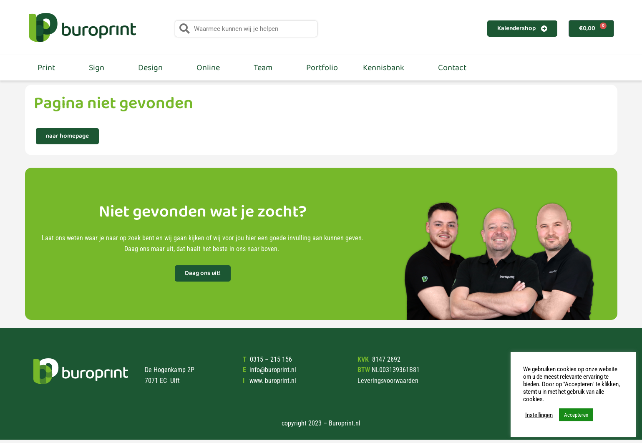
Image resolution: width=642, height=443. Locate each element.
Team (267, 67)
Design (154, 67)
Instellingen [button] (539, 415)
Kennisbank (388, 67)
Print (51, 67)
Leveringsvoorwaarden (388, 381)
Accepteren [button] (576, 415)
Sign (101, 67)
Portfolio (322, 67)
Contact (452, 67)
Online (212, 67)
